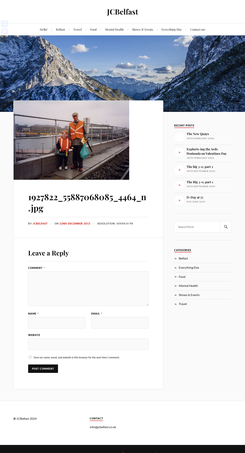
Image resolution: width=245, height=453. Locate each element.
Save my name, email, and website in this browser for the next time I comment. (77, 357)
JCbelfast (40, 223)
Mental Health (114, 29)
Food (93, 29)
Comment (36, 267)
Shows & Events (142, 29)
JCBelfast (122, 11)
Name (33, 313)
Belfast (60, 29)
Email (96, 313)
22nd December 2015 (75, 223)
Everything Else (172, 29)
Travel (77, 29)
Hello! (43, 29)
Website (34, 335)
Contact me (197, 29)
